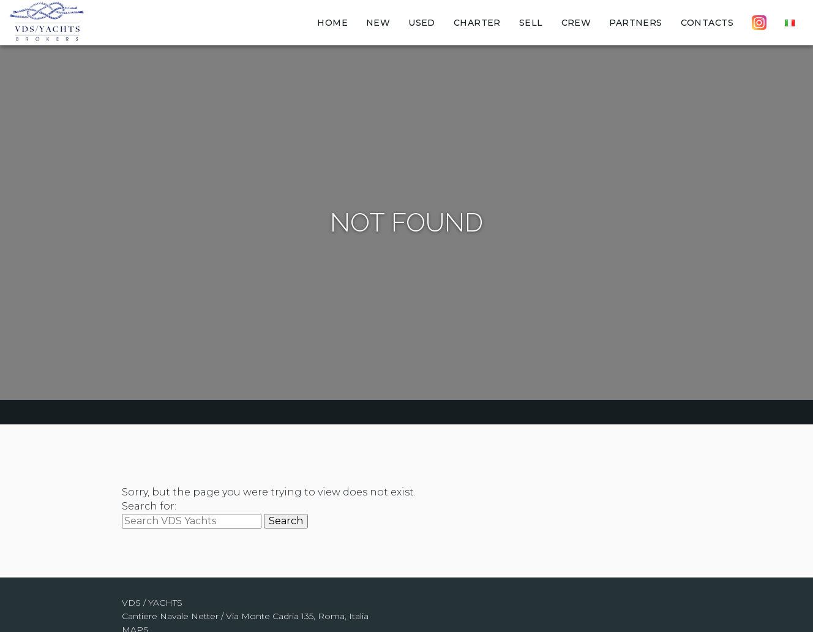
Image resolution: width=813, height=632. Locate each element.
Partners (635, 22)
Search (286, 521)
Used (421, 22)
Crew (576, 22)
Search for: (149, 506)
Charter (477, 22)
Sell (531, 22)
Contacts (707, 22)
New (378, 22)
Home (332, 22)
